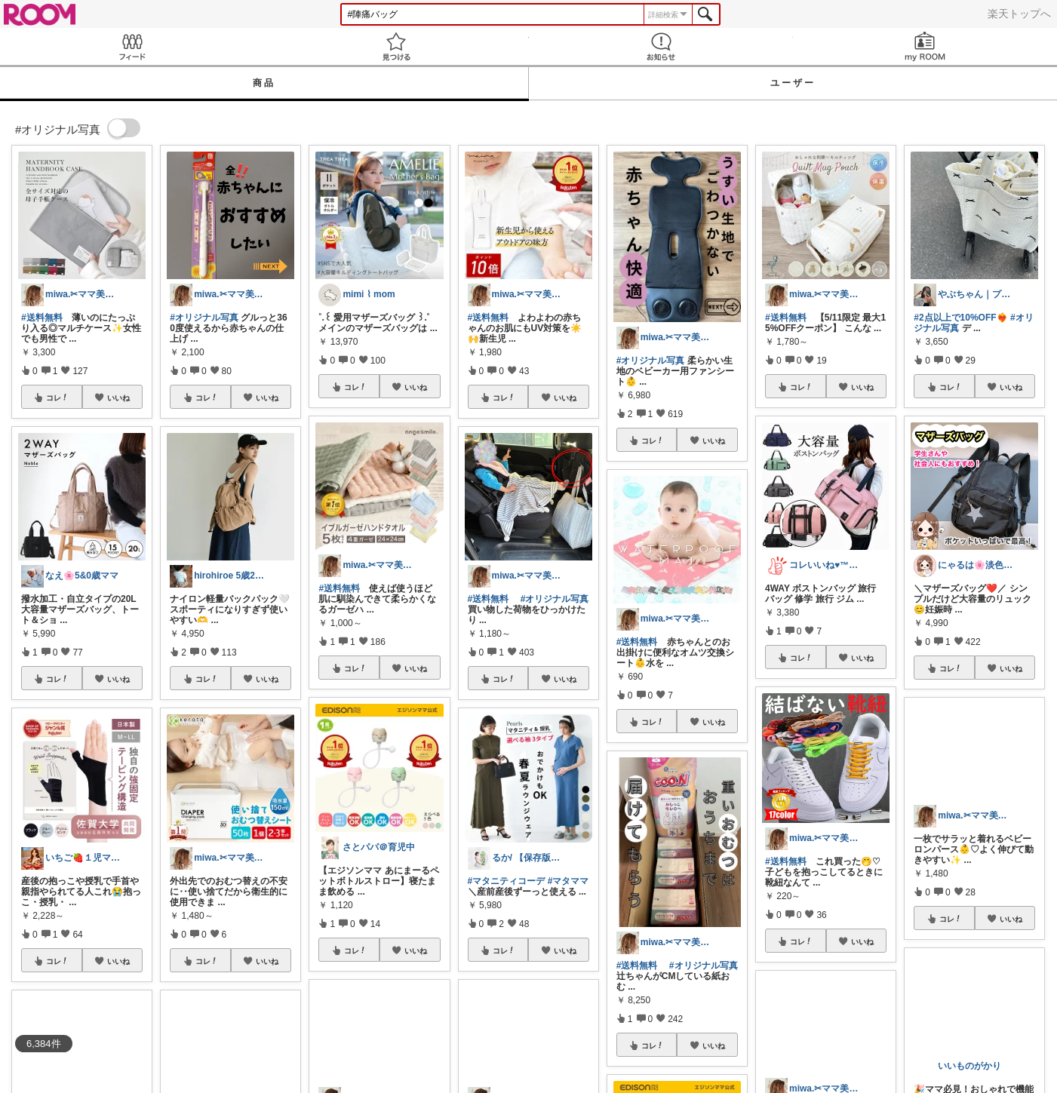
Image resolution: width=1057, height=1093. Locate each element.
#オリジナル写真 (204, 317)
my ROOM (925, 46)
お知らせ (661, 46)
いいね (118, 397)
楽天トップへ (1019, 14)
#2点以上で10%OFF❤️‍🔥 (960, 317)
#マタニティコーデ (506, 881)
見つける (396, 46)
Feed (132, 46)
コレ (57, 397)
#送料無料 (42, 317)
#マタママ (568, 881)
